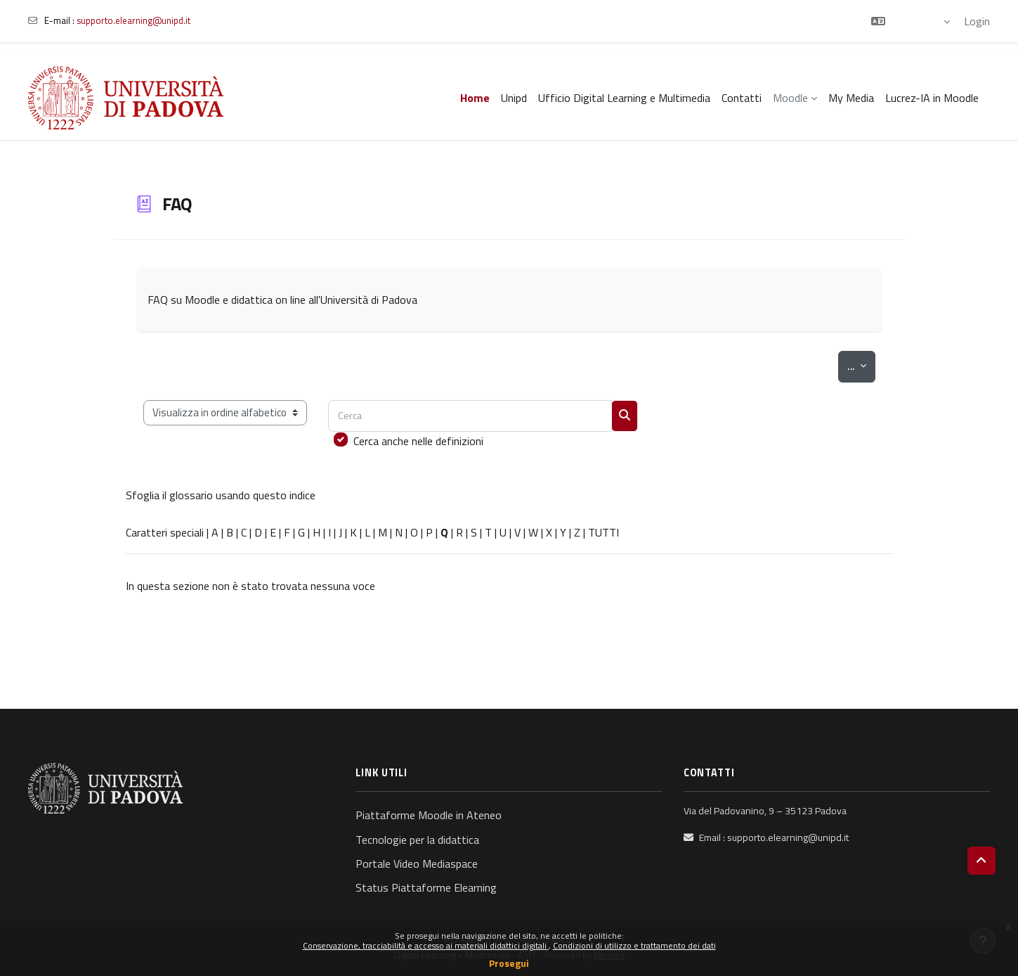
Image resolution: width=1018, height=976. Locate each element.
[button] (910, 21)
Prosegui (509, 963)
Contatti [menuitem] (742, 97)
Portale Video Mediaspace (416, 863)
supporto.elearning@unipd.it (133, 20)
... (861, 365)
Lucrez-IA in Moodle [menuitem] (932, 97)
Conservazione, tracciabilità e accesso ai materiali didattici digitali (426, 945)
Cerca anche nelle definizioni (418, 440)
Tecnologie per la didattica (417, 839)
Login (977, 21)
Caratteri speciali (165, 532)
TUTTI (603, 532)
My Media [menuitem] (851, 97)
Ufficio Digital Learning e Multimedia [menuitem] (624, 97)
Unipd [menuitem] (514, 97)
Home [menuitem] (475, 97)
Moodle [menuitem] (790, 97)
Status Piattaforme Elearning (426, 887)
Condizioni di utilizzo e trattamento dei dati (634, 945)
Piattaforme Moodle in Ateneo (428, 815)
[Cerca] (470, 416)
